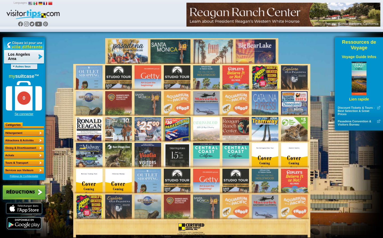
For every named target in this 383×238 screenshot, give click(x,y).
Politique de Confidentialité (24, 176)
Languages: (20, 2)
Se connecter (24, 114)
